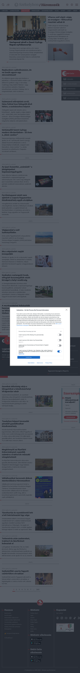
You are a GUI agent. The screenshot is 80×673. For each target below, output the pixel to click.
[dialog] (40, 336)
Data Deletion (31, 362)
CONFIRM (29, 357)
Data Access (40, 362)
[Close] (67, 310)
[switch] (59, 335)
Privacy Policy (48, 362)
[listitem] (40, 331)
